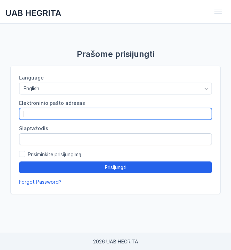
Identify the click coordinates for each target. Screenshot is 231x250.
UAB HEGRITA (33, 13)
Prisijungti (115, 167)
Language (31, 78)
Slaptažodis (33, 128)
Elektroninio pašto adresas (52, 103)
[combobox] (115, 88)
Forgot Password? (40, 182)
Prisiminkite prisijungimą (54, 154)
